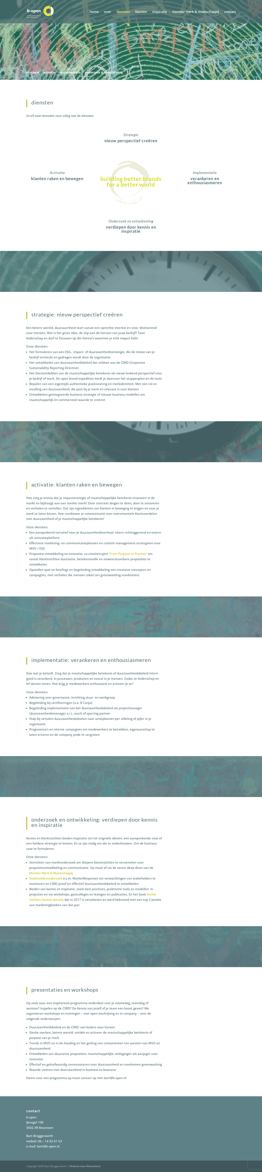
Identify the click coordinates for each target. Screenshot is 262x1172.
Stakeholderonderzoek (45, 878)
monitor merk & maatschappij (195, 12)
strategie (32, 72)
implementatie (70, 72)
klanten (141, 12)
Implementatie (205, 172)
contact (230, 12)
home (94, 12)
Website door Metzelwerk (85, 1166)
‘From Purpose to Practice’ (128, 554)
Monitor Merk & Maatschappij (51, 873)
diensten (123, 12)
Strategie (130, 134)
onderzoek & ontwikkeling (104, 72)
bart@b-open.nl (48, 1146)
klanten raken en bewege (56, 178)
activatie (49, 72)
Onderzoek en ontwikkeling (130, 221)
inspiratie (159, 12)
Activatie (57, 172)
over (107, 12)
